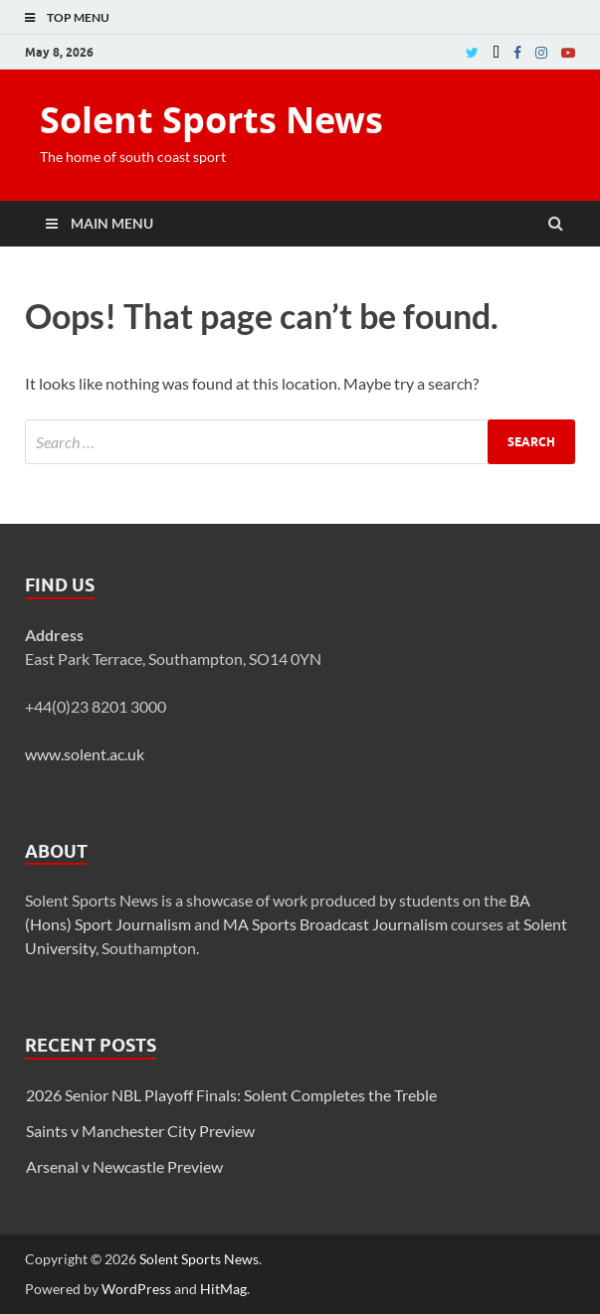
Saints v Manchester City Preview (140, 1130)
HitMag (223, 1288)
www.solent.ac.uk (84, 753)
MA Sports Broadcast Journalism (335, 923)
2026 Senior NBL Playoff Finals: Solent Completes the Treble (231, 1094)
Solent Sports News (211, 119)
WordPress (136, 1288)
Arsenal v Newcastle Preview (124, 1166)
